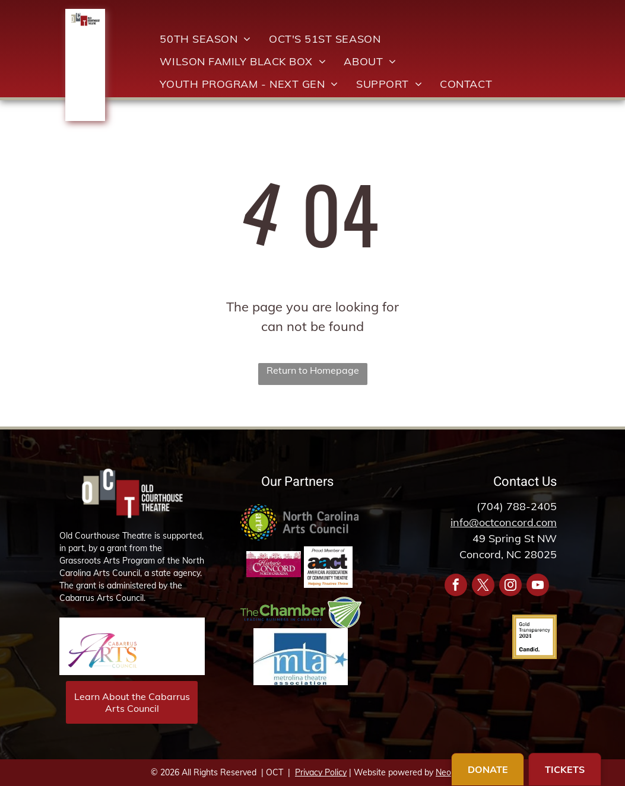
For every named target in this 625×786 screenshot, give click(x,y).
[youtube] (537, 586)
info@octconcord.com (503, 522)
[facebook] (456, 586)
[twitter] (483, 586)
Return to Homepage (313, 370)
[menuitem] (205, 38)
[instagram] (510, 586)
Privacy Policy (321, 772)
